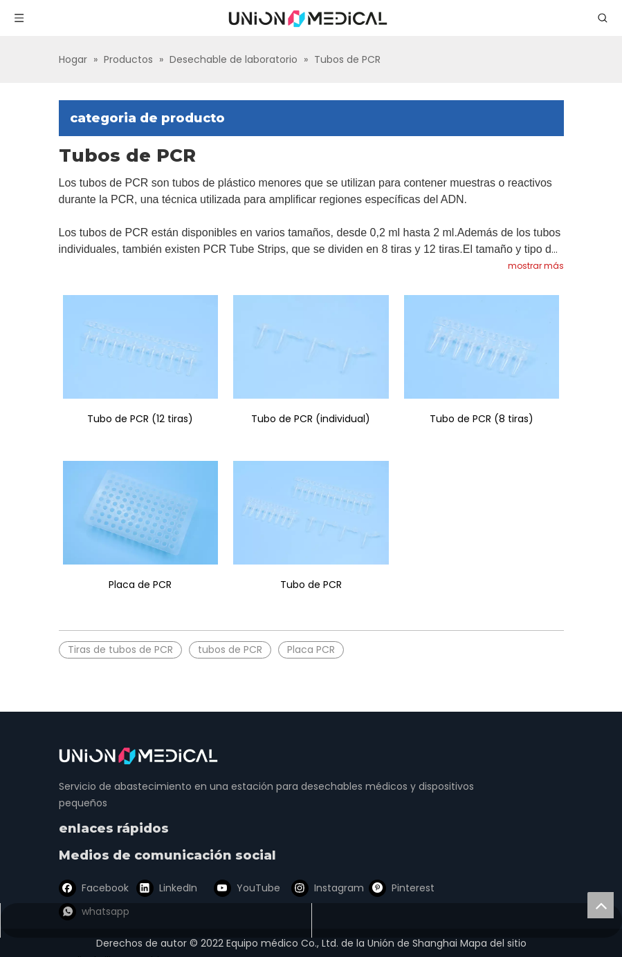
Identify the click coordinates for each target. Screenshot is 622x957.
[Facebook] (93, 888)
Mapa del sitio (493, 943)
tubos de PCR (230, 649)
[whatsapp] (462, 888)
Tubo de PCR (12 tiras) (140, 419)
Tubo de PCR (311, 584)
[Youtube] (240, 888)
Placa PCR (311, 649)
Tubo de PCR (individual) (310, 419)
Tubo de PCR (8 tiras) (481, 419)
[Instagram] (314, 888)
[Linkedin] (166, 888)
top (600, 905)
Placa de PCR (140, 584)
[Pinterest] (388, 888)
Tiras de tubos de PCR (120, 649)
